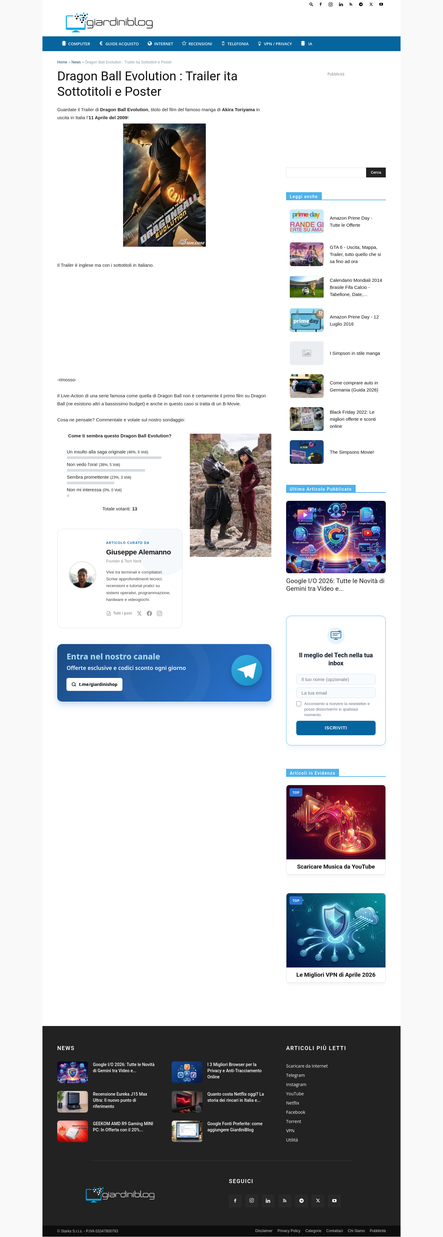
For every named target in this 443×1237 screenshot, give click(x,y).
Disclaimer (264, 1231)
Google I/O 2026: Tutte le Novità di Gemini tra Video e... (335, 584)
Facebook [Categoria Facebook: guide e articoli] (295, 1112)
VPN (290, 1131)
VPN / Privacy (274, 43)
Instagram (296, 1084)
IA (306, 43)
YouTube (295, 1094)
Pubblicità (378, 1231)
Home (62, 62)
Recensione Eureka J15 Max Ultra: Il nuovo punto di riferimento (120, 1100)
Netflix (292, 1103)
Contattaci (334, 1231)
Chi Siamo (356, 1231)
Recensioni (197, 43)
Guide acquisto (119, 43)
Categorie (313, 1231)
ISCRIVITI (336, 727)
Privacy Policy (289, 1231)
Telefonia (235, 43)
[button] (311, 4)
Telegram (295, 1075)
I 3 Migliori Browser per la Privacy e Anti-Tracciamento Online (234, 1070)
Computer (76, 43)
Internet (160, 43)
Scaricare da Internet (307, 1066)
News (76, 62)
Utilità (292, 1140)
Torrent (293, 1121)
